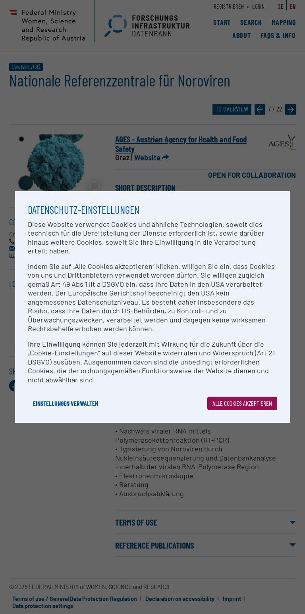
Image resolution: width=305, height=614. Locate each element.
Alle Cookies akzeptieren (242, 403)
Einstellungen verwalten (65, 403)
